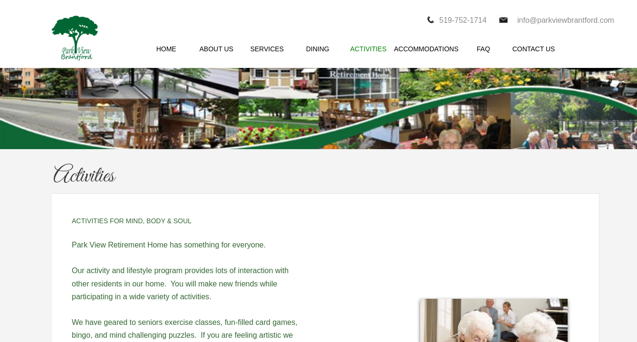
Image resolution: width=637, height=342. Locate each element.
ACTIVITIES (368, 49)
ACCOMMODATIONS (426, 49)
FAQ (483, 49)
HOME (166, 49)
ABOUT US (216, 49)
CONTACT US (533, 49)
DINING (317, 49)
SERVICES (267, 49)
